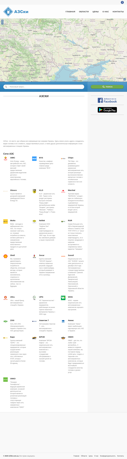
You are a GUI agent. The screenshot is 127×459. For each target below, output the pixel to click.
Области (84, 12)
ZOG (12, 320)
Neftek (42, 220)
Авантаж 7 (44, 320)
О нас (105, 12)
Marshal (71, 190)
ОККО (13, 378)
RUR (70, 220)
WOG (70, 297)
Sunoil (71, 255)
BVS (41, 158)
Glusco (13, 190)
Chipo (70, 158)
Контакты (118, 12)
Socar (41, 255)
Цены (96, 12)
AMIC (12, 158)
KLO (41, 190)
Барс (12, 337)
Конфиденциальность (108, 456)
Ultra (12, 297)
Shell (12, 255)
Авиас (71, 320)
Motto (12, 220)
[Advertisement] (43, 118)
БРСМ (42, 337)
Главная (70, 12)
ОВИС (71, 337)
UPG (41, 297)
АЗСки (44, 96)
